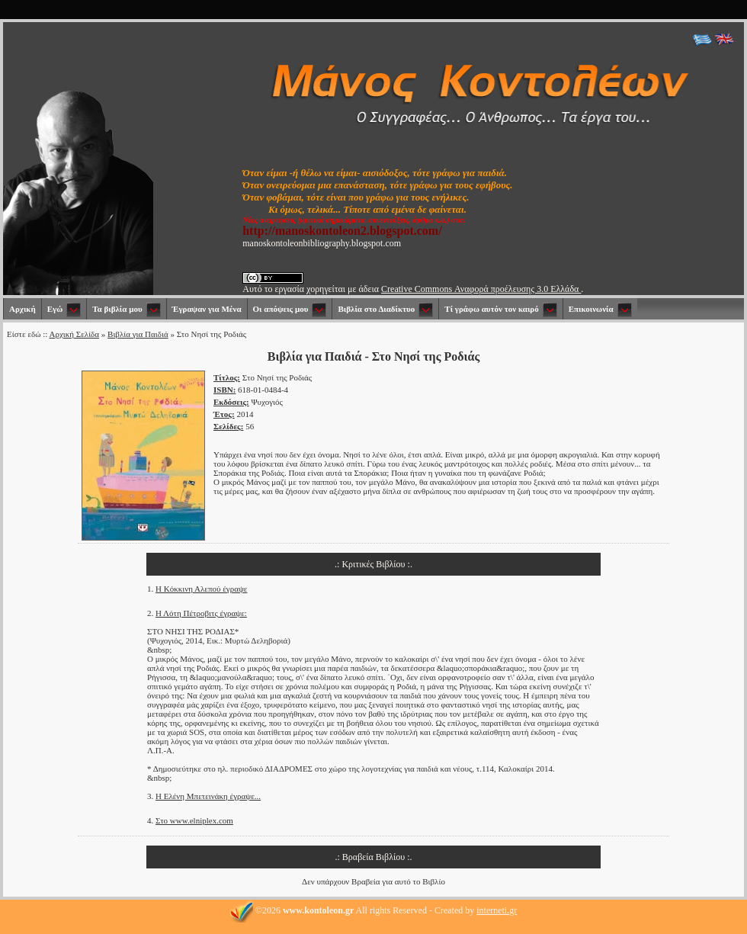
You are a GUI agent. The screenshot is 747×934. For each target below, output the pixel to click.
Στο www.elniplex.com (194, 820)
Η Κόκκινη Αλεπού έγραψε (201, 588)
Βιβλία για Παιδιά (137, 334)
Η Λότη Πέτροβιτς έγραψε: (201, 613)
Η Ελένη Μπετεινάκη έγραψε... (208, 796)
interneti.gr (496, 910)
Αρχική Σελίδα (74, 334)
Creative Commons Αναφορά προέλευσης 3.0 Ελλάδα (481, 289)
